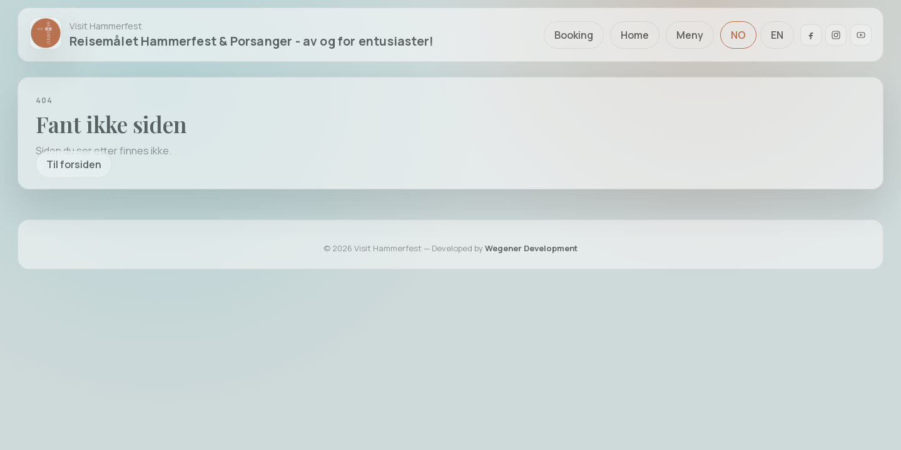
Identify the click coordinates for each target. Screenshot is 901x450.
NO (738, 35)
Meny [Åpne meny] (689, 35)
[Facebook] (811, 35)
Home (635, 35)
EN (777, 35)
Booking (573, 35)
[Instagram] (836, 35)
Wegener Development (531, 248)
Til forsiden (73, 164)
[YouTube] (861, 35)
